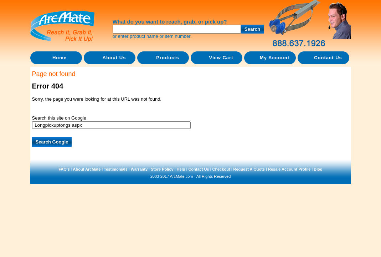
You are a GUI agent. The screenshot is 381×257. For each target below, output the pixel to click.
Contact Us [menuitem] (328, 57)
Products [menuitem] (167, 57)
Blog (318, 169)
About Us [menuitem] (114, 57)
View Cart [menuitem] (221, 57)
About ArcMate (87, 169)
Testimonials (115, 169)
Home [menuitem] (59, 57)
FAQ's (63, 169)
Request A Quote (249, 169)
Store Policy (162, 169)
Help (181, 169)
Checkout (221, 169)
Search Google (52, 142)
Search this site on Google (59, 118)
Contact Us (198, 169)
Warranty (139, 169)
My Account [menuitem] (274, 57)
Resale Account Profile (289, 169)
